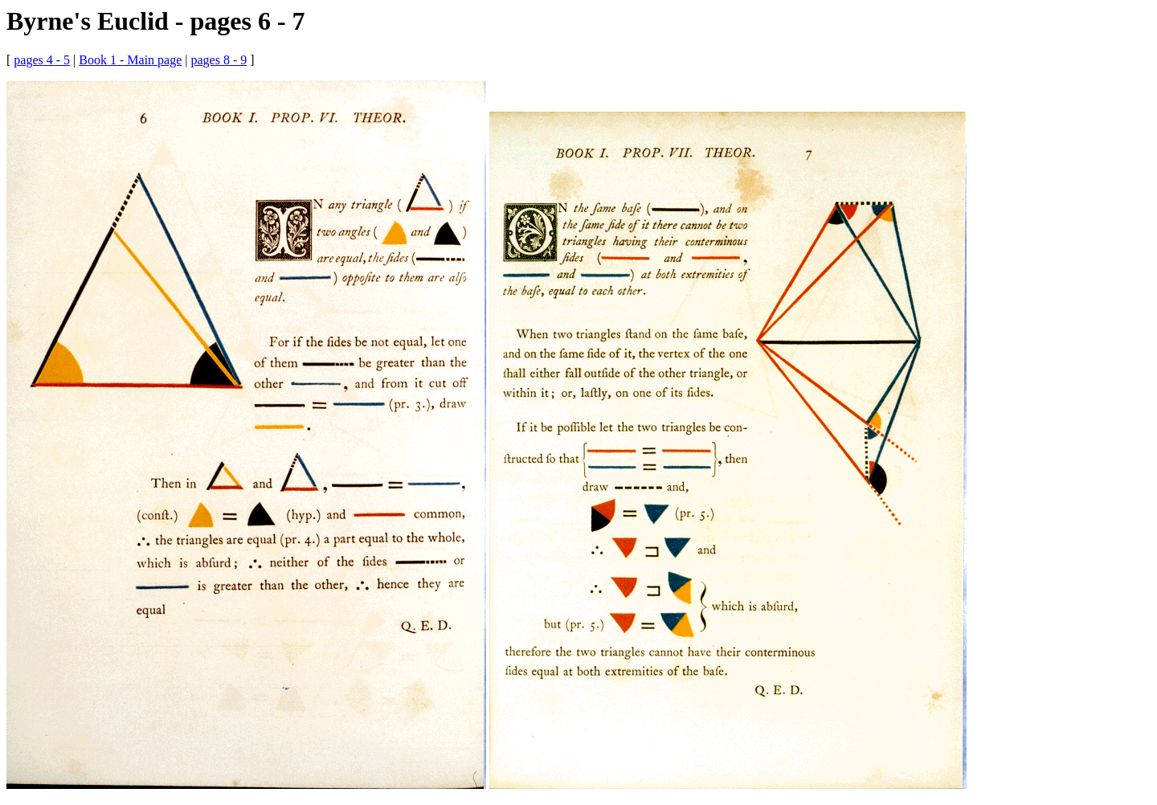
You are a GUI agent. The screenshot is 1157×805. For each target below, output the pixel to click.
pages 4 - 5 (42, 60)
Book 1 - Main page (130, 60)
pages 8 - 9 (218, 60)
